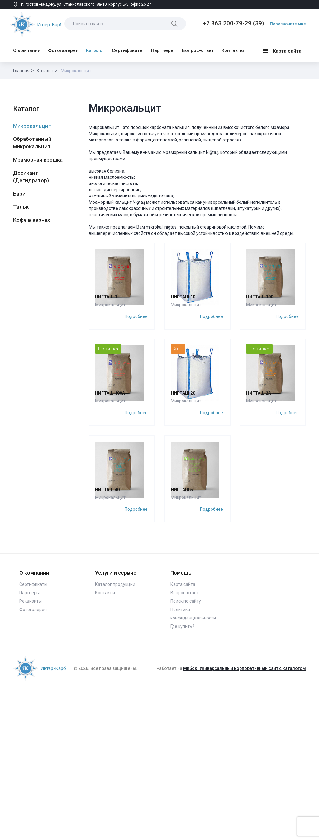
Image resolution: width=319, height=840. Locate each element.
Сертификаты (128, 48)
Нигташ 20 (183, 492)
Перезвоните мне (288, 23)
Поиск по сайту (185, 749)
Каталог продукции (115, 732)
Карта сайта (282, 49)
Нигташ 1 (107, 345)
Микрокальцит (32, 124)
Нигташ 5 (182, 638)
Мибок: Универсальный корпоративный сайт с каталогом (244, 816)
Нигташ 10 (183, 345)
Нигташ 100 (260, 345)
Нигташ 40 (108, 638)
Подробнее (136, 364)
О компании (26, 48)
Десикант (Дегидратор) (31, 174)
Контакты (232, 48)
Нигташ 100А (111, 492)
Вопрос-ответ (198, 48)
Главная (21, 68)
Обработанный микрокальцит (32, 140)
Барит (21, 191)
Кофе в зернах (31, 218)
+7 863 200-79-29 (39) (233, 23)
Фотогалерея (63, 48)
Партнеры (162, 48)
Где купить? (182, 774)
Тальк (21, 205)
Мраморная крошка (38, 157)
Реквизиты (30, 749)
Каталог (95, 48)
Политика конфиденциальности (193, 762)
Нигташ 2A (259, 492)
